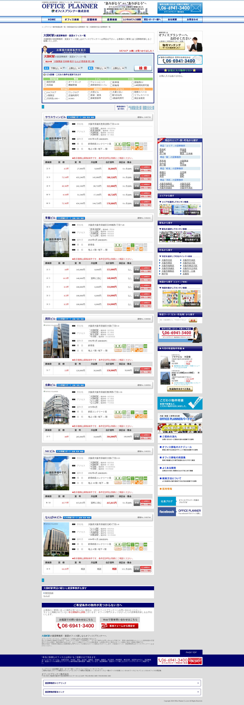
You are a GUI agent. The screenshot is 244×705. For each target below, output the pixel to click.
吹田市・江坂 (189, 271)
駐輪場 (114, 85)
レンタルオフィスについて (131, 670)
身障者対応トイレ (97, 85)
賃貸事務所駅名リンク (54, 692)
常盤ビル (98, 218)
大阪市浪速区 (166, 188)
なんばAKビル (98, 517)
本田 (162, 176)
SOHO (70, 98)
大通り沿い (116, 92)
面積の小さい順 (148, 107)
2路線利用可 (117, 98)
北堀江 (163, 174)
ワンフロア (72, 92)
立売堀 (183, 172)
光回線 (48, 85)
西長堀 (84, 61)
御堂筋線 (49, 593)
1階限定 (49, 95)
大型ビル (93, 92)
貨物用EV (137, 82)
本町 (162, 151)
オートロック (73, 82)
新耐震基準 (94, 98)
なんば (77, 61)
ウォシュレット (96, 82)
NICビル (98, 451)
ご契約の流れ (46, 670)
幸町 (182, 174)
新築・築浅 (94, 95)
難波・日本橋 (186, 153)
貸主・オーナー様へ (67, 669)
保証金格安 (138, 98)
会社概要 (55, 669)
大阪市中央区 (186, 188)
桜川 (72, 61)
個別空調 (49, 82)
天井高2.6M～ (52, 98)
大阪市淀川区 (189, 263)
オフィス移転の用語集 (82, 670)
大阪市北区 (185, 183)
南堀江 (163, 172)
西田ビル (98, 319)
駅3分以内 (116, 95)
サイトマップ (97, 669)
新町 (182, 176)
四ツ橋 (91, 61)
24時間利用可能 (140, 85)
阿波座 (183, 149)
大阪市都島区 (168, 271)
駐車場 (114, 82)
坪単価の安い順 (135, 108)
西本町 (163, 149)
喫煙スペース (139, 92)
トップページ (46, 669)
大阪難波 (58, 61)
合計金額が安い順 (135, 107)
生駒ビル (98, 385)
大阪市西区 (185, 185)
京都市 (186, 274)
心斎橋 (183, 151)
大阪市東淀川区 (190, 265)
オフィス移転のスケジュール (62, 670)
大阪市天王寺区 (167, 185)
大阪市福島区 (166, 183)
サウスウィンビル (98, 117)
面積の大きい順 (148, 108)
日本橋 (66, 61)
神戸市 (165, 274)
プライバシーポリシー (83, 669)
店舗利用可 (72, 95)
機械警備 (71, 85)
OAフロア (50, 92)
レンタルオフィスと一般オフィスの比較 (106, 670)
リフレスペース (140, 95)
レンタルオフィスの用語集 (151, 670)
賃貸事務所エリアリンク (55, 683)
